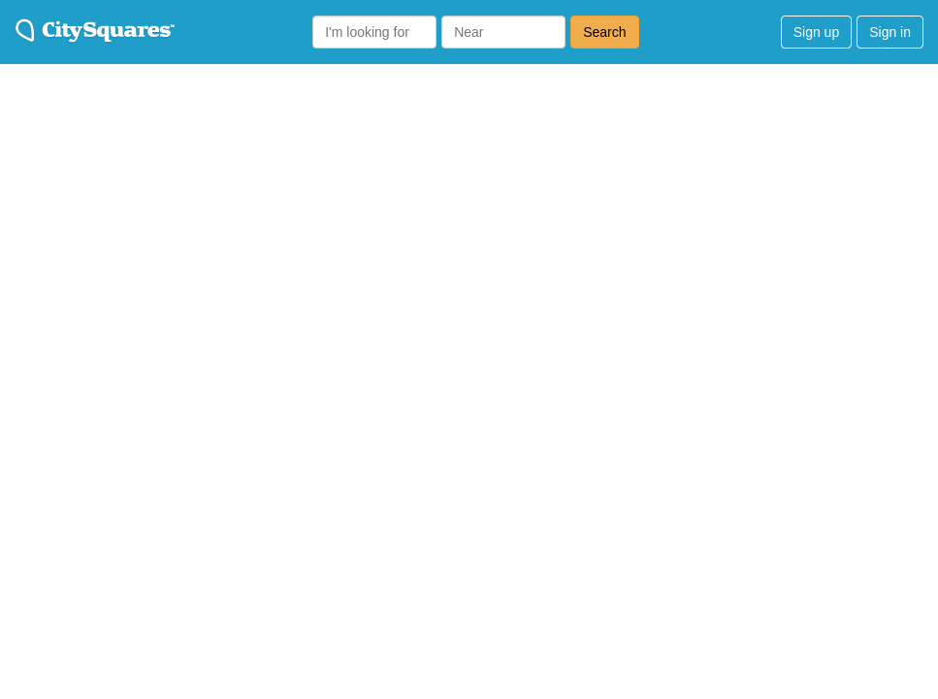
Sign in (890, 32)
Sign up (816, 32)
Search (604, 32)
